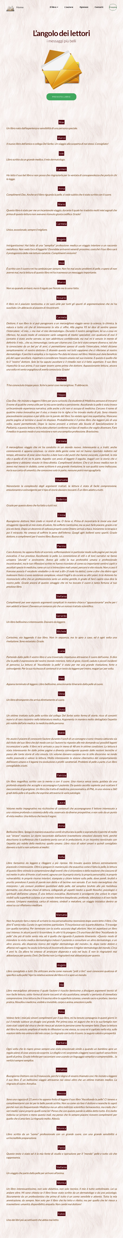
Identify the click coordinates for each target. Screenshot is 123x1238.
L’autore (62, 7)
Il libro (46, 7)
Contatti (92, 7)
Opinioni (77, 7)
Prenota (109, 7)
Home (20, 7)
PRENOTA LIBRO (61, 96)
